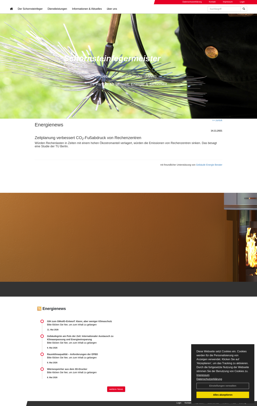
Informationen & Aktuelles (87, 12)
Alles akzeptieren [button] (222, 394)
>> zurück (217, 120)
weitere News (116, 389)
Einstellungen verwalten (222, 385)
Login (242, 2)
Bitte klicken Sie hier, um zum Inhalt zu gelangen (72, 324)
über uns (112, 12)
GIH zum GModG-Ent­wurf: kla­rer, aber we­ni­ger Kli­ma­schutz (79, 321)
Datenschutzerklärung (209, 379)
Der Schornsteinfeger (30, 12)
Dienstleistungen (57, 12)
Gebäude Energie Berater (209, 164)
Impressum (202, 375)
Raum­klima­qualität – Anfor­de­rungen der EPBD (72, 354)
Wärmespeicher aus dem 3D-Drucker (67, 369)
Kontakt (212, 2)
